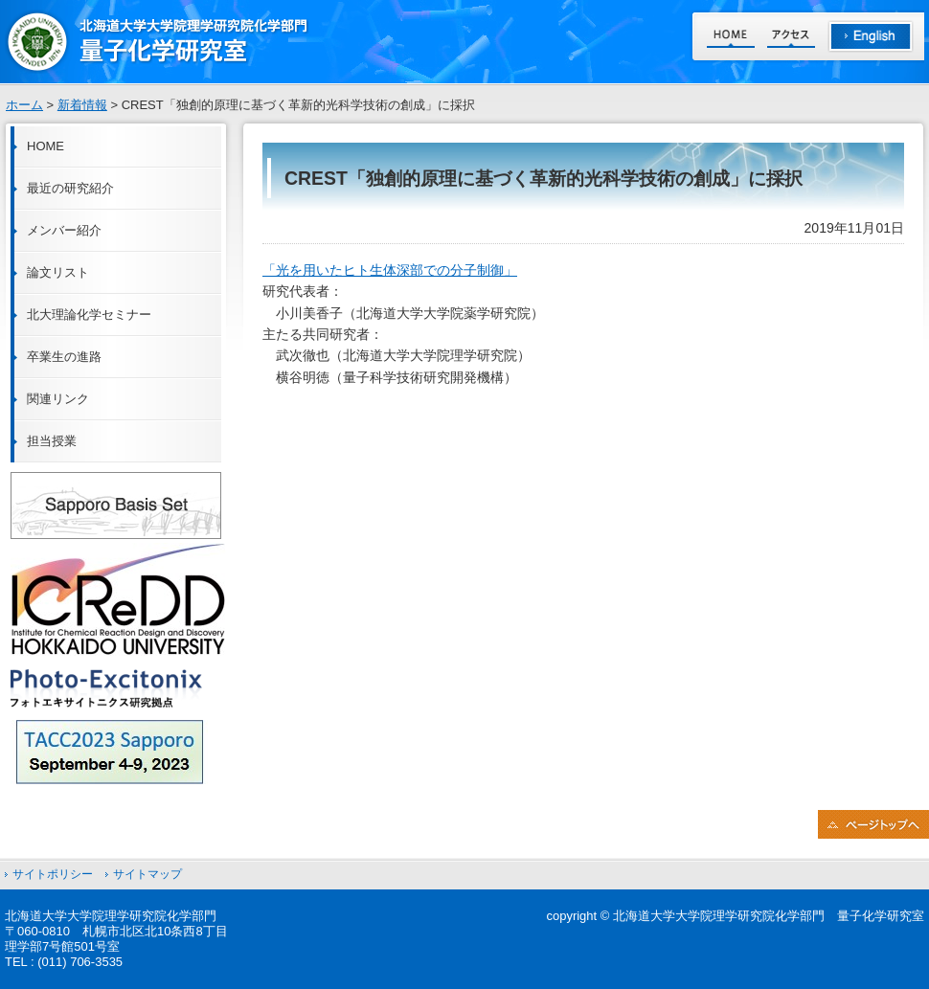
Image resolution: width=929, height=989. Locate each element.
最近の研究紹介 (70, 188)
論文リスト (58, 272)
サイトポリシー (52, 874)
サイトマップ (147, 874)
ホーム (24, 105)
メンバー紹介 (64, 230)
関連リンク (58, 399)
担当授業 (52, 441)
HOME (45, 146)
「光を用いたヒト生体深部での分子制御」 (389, 270)
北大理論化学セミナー (89, 314)
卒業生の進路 (64, 356)
